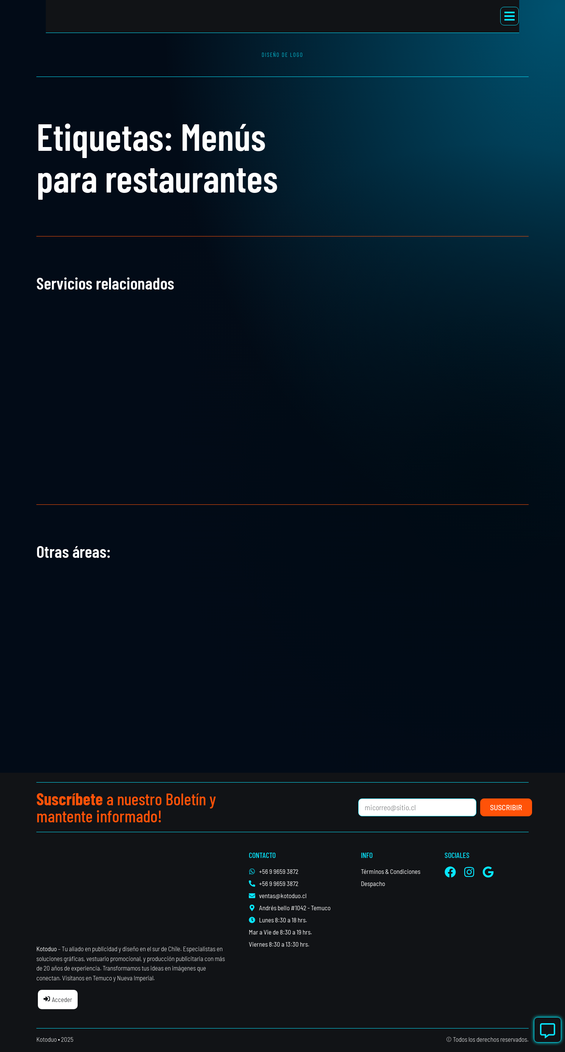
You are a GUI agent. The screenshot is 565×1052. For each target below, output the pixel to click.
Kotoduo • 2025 (54, 1039)
